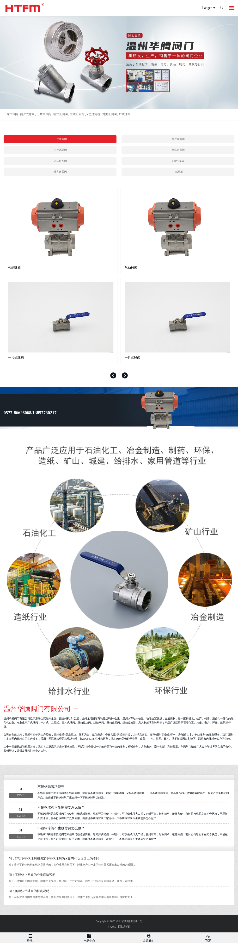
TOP (208, 937)
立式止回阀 (77, 114)
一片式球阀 (11, 114)
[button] (113, 375)
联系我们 (149, 937)
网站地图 (124, 926)
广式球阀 (124, 114)
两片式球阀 (27, 114)
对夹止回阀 (109, 114)
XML (113, 926)
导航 (30, 937)
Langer (204, 8)
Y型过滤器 (93, 114)
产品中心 (89, 937)
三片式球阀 (44, 114)
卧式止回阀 (60, 114)
